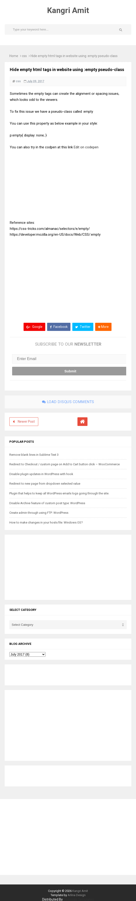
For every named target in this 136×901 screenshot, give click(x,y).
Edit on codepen (86, 147)
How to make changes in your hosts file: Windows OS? (46, 522)
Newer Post (26, 421)
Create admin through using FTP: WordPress (38, 512)
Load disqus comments (68, 402)
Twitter (83, 327)
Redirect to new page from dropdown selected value (44, 483)
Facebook (59, 327)
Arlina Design (77, 895)
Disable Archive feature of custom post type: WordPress (47, 503)
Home (13, 56)
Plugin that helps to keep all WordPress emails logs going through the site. (59, 493)
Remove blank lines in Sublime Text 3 (34, 454)
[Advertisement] (68, 276)
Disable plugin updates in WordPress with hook (41, 474)
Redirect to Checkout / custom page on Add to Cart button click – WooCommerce (64, 464)
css (24, 56)
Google (34, 327)
